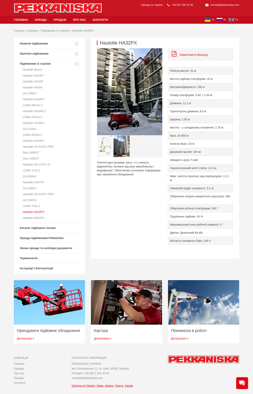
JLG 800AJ (29, 188)
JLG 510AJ (29, 128)
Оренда (41, 19)
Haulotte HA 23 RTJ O (36, 164)
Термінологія (29, 258)
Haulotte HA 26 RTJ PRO (38, 194)
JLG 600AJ (29, 176)
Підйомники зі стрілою (55, 30)
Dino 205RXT (31, 152)
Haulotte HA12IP (33, 75)
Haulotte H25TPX (33, 182)
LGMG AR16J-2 (32, 117)
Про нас (79, 19)
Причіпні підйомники (34, 53)
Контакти (100, 19)
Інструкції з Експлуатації (36, 268)
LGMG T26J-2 (31, 206)
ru (221, 20)
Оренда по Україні (83, 385)
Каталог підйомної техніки (38, 228)
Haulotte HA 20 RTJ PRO (38, 146)
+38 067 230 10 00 (180, 4)
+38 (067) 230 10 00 (96, 373)
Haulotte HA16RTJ (34, 111)
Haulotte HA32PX (33, 212)
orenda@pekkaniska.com (222, 4)
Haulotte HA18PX (33, 123)
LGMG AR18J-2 (32, 134)
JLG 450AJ (29, 93)
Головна (21, 19)
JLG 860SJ (29, 200)
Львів (99, 385)
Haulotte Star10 (32, 69)
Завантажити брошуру (190, 54)
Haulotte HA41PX (33, 217)
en (233, 20)
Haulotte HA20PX (33, 140)
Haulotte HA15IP (33, 81)
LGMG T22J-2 (31, 170)
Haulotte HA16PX (33, 99)
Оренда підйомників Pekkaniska (42, 238)
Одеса (119, 385)
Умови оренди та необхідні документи (46, 248)
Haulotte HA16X (32, 87)
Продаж (60, 19)
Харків (129, 385)
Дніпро (109, 385)
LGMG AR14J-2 (32, 105)
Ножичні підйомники (34, 43)
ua (209, 20)
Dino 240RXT (31, 158)
